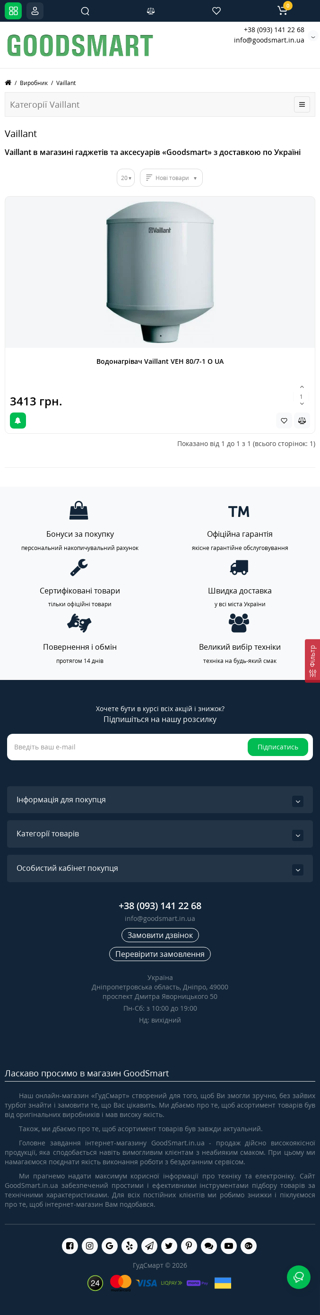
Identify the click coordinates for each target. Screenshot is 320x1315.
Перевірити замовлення (160, 954)
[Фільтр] (312, 660)
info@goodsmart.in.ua (269, 39)
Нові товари (172, 178)
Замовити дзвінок (160, 935)
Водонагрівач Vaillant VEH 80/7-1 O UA (160, 361)
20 (124, 178)
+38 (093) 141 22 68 (274, 29)
